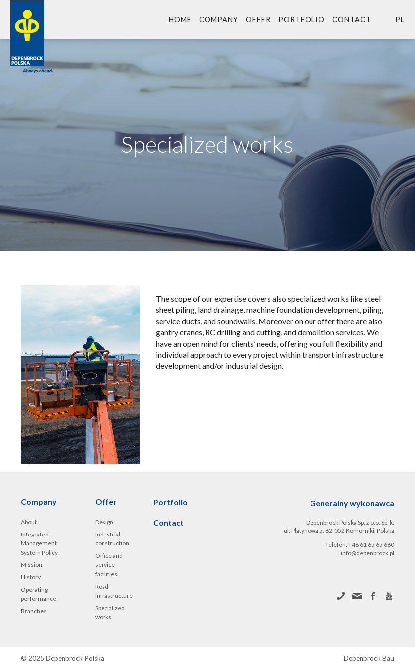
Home (180, 19)
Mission (31, 564)
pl (400, 19)
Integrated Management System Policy (39, 543)
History (31, 577)
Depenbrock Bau (369, 658)
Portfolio (301, 19)
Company (218, 19)
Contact (351, 19)
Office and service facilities (109, 565)
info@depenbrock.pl (367, 553)
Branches (34, 611)
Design (104, 522)
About (29, 522)
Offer (258, 19)
